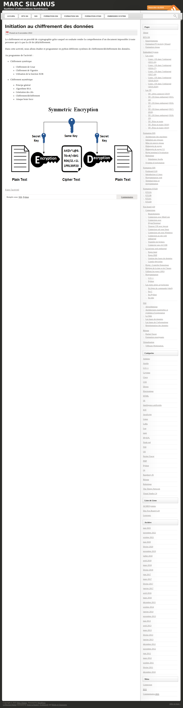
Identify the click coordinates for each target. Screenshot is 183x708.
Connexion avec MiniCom (159, 217)
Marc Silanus (22, 703)
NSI (20, 197)
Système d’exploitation (154, 162)
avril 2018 (147, 560)
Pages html (152, 252)
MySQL (146, 438)
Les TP (148, 90)
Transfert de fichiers (156, 242)
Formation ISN (149, 133)
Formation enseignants (154, 337)
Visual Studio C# (150, 493)
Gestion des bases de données (160, 258)
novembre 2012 (149, 649)
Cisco (145, 377)
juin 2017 (147, 574)
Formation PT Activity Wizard (157, 44)
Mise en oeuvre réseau (154, 143)
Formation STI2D (150, 188)
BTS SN (146, 37)
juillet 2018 (147, 556)
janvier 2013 (148, 639)
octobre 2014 (148, 607)
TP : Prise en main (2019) (158, 128)
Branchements (154, 214)
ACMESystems (149, 506)
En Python (152, 294)
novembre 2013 (149, 616)
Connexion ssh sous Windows (160, 232)
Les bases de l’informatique (156, 322)
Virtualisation (148, 342)
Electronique (148, 391)
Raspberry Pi (148, 475)
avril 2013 (147, 625)
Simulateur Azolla (155, 159)
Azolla (145, 363)
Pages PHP (152, 255)
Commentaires (127, 197)
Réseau (146, 330)
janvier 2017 (148, 588)
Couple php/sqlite (155, 261)
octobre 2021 (148, 537)
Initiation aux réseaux (154, 140)
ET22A (148, 192)
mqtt (145, 433)
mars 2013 (147, 630)
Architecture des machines (156, 136)
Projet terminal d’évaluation (156, 152)
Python (26, 197)
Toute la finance (33, 705)
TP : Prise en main (155, 121)
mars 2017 (147, 579)
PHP (145, 461)
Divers (145, 386)
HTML (146, 396)
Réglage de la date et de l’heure (158, 268)
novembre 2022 (149, 532)
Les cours (149, 55)
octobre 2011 (148, 663)
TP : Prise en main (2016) (158, 124)
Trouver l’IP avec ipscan (158, 226)
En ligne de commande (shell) (160, 288)
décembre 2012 (149, 644)
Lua (144, 428)
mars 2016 (147, 598)
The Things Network (151, 489)
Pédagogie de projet (153, 146)
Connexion (147, 684)
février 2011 (148, 667)
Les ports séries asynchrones (157, 285)
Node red (147, 442)
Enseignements (151, 41)
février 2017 (148, 584)
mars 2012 (147, 658)
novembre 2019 (149, 551)
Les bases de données (154, 319)
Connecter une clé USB (157, 245)
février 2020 (148, 546)
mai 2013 (147, 621)
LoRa (145, 424)
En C (150, 291)
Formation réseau (152, 47)
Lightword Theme (9, 705)
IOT (144, 410)
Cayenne (146, 372)
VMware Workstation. (154, 346)
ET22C (148, 198)
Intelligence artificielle (152, 405)
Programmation (151, 274)
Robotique (149, 155)
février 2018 (148, 570)
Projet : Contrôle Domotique (157, 265)
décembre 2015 (149, 602)
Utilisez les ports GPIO (154, 271)
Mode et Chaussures (59, 705)
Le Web (148, 316)
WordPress (42, 703)
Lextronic (147, 515)
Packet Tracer (151, 334)
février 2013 (148, 635)
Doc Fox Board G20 (151, 511)
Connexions (150, 210)
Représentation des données (156, 325)
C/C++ (151, 278)
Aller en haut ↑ (175, 704)
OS (144, 451)
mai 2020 (147, 542)
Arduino (146, 359)
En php (151, 298)
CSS (145, 382)
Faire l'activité (12, 189)
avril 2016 (147, 593)
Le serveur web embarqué (156, 248)
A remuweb (44, 705)
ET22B (148, 195)
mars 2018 (147, 565)
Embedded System (150, 52)
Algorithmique (151, 306)
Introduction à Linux (153, 174)
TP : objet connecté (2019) (159, 94)
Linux (145, 419)
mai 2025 (147, 528)
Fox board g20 (149, 207)
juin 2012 (147, 653)
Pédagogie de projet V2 (155, 149)
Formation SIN (149, 168)
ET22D (148, 202)
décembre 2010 (149, 672)
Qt (144, 470)
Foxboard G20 (151, 171)
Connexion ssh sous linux (158, 229)
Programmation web (153, 177)
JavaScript (147, 414)
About (145, 32)
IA (144, 400)
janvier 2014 (148, 611)
